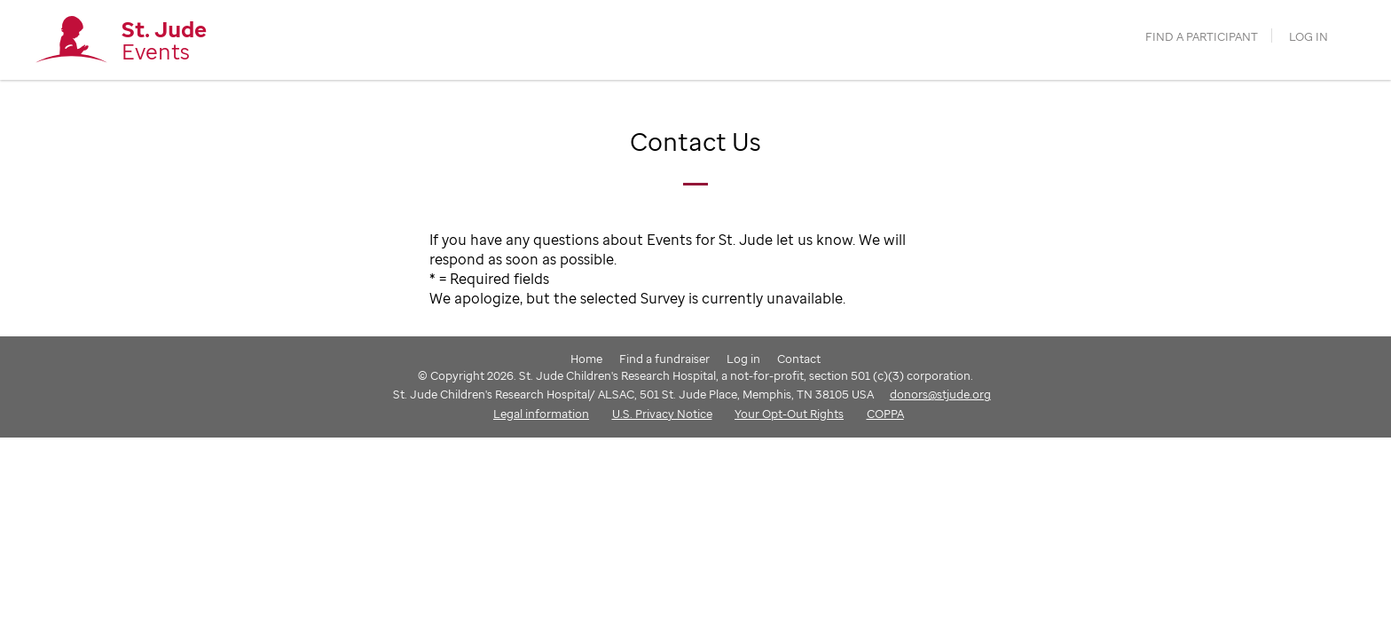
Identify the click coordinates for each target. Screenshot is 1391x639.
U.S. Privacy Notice (662, 414)
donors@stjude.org (940, 394)
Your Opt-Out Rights (789, 414)
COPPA (885, 414)
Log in (1308, 37)
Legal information (541, 414)
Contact (799, 359)
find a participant (1201, 37)
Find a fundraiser (664, 359)
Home (586, 359)
